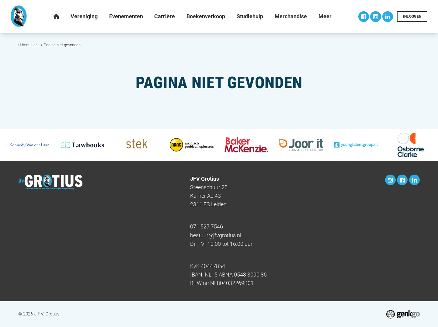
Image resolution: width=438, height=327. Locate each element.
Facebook (363, 16)
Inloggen (412, 16)
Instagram (375, 16)
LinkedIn (387, 16)
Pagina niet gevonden (62, 45)
